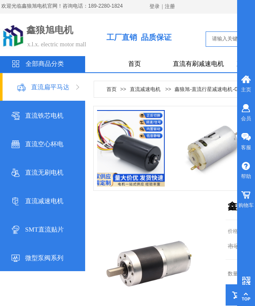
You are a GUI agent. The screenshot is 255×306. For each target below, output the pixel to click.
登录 (154, 6)
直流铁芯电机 (44, 115)
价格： (235, 231)
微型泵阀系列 (44, 258)
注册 (170, 6)
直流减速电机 (44, 201)
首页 (134, 63)
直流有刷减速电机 (198, 63)
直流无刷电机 (44, 172)
